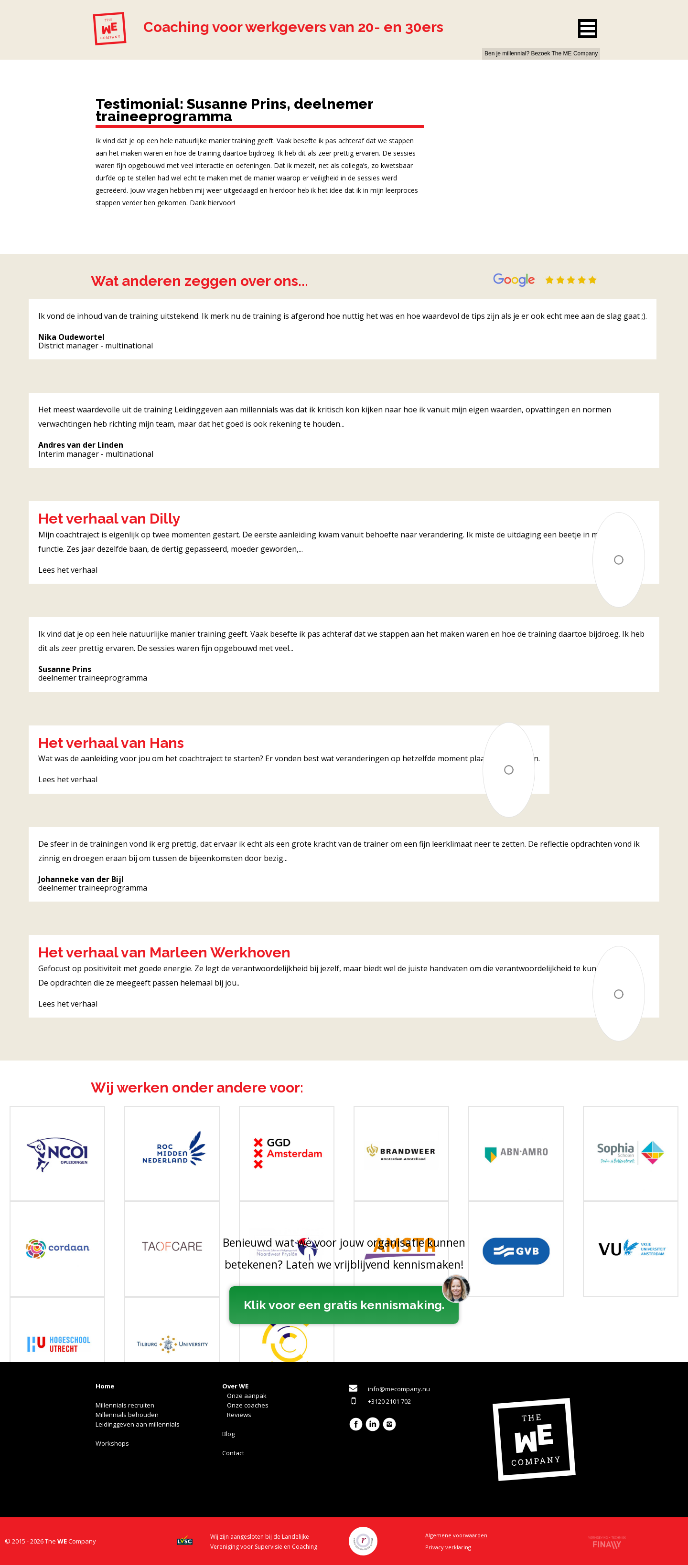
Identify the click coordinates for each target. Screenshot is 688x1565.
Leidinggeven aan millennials (138, 1424)
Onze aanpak (247, 1395)
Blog (228, 1433)
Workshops (112, 1443)
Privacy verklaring (448, 1547)
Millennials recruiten (125, 1405)
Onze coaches (248, 1405)
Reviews (239, 1414)
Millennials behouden (127, 1414)
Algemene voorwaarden (456, 1535)
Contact (233, 1453)
